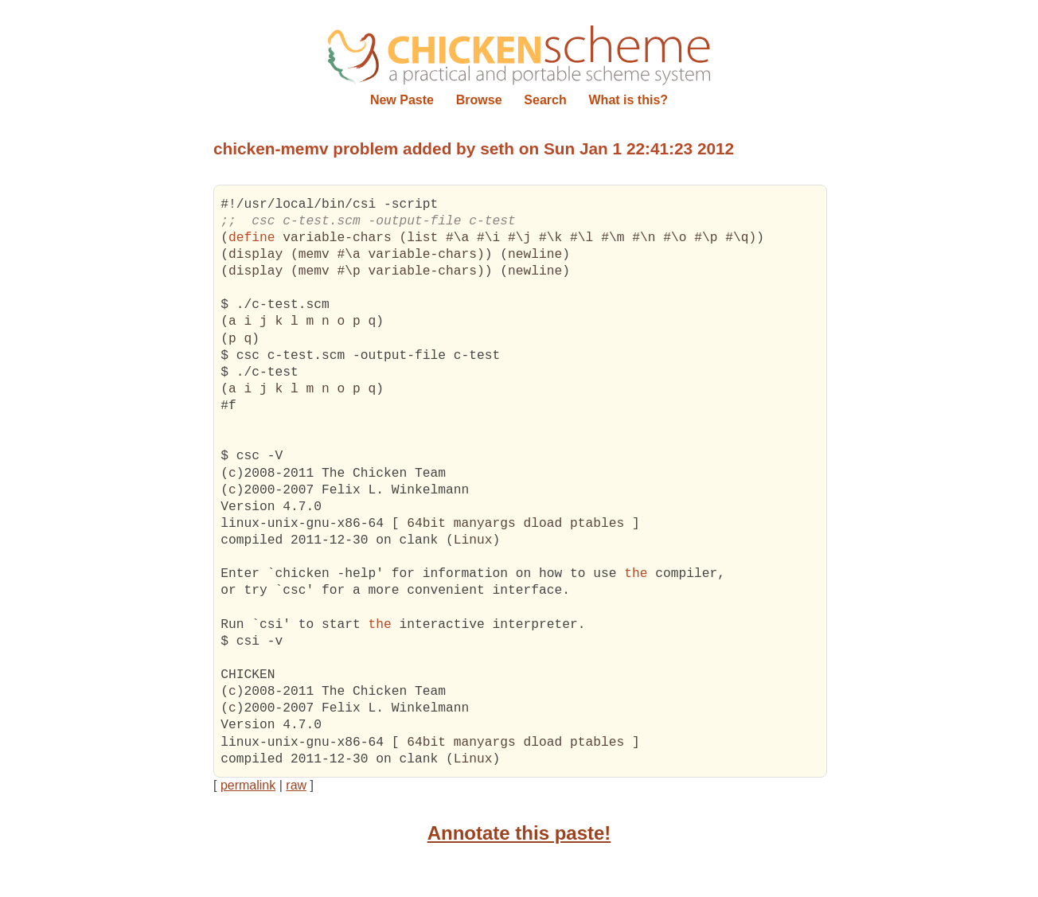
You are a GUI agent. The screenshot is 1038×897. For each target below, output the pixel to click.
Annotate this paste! (519, 833)
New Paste (402, 100)
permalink (247, 785)
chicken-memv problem (305, 148)
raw (296, 785)
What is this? (629, 100)
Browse (479, 100)
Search (545, 100)
